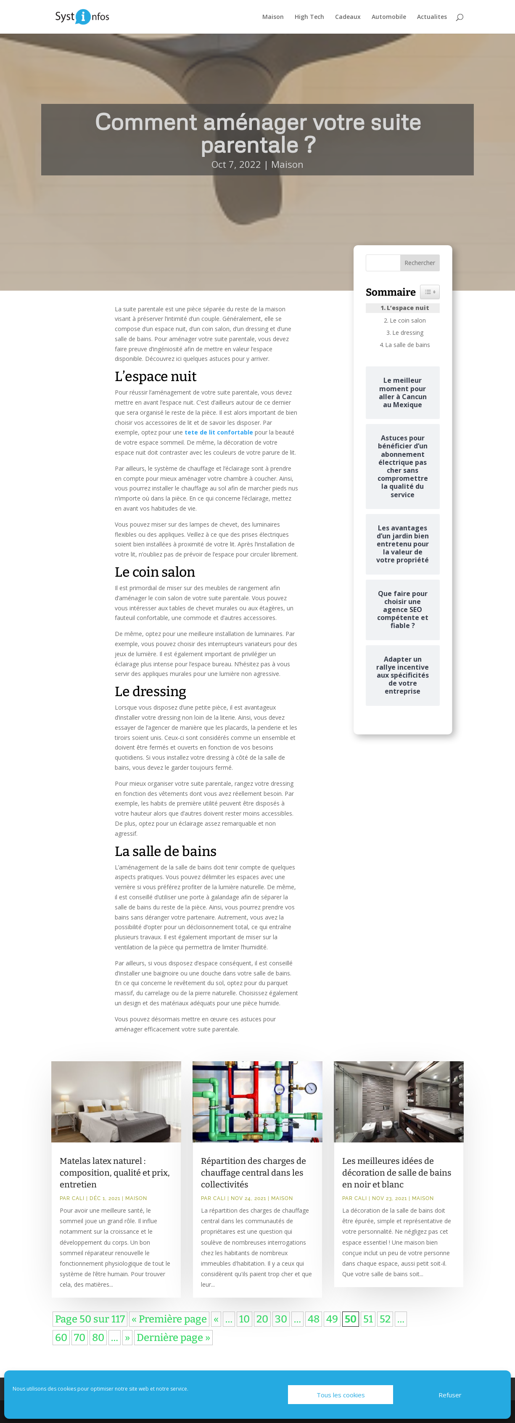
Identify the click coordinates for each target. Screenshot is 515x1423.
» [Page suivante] (127, 1338)
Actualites (432, 17)
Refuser (450, 1395)
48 (314, 1319)
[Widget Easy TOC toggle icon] (430, 292)
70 (79, 1338)
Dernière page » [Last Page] (173, 1338)
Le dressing (407, 333)
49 (332, 1319)
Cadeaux (348, 17)
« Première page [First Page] (169, 1319)
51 (368, 1319)
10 (244, 1319)
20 (262, 1319)
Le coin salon (408, 320)
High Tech (309, 17)
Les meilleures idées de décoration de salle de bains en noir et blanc (397, 1173)
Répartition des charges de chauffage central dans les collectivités (253, 1173)
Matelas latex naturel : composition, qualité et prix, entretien (115, 1173)
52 (385, 1319)
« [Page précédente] (216, 1319)
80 (98, 1338)
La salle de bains (407, 345)
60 (61, 1338)
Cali (78, 1198)
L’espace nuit (408, 308)
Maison (273, 17)
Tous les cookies (341, 1395)
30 (281, 1319)
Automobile (389, 17)
